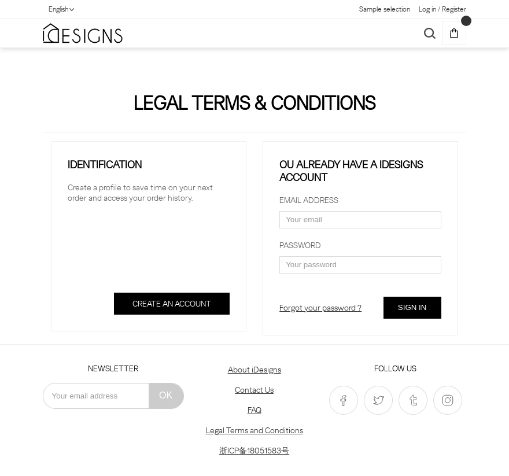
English (58, 9)
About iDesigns (254, 369)
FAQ (254, 410)
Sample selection (384, 9)
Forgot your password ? (320, 307)
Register (454, 9)
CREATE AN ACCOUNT (171, 303)
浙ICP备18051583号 (254, 450)
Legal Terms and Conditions (254, 430)
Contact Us (254, 390)
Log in (427, 9)
